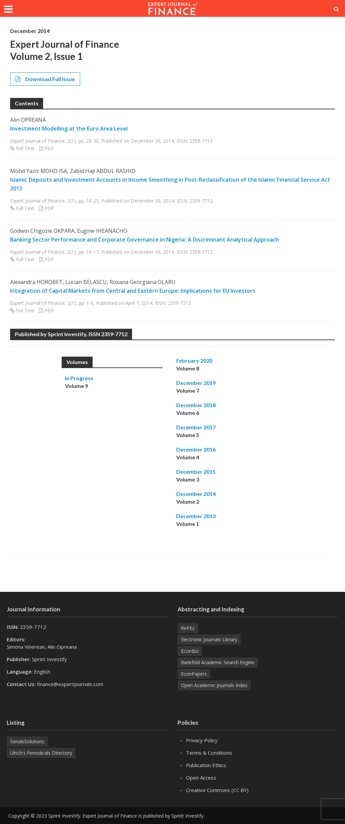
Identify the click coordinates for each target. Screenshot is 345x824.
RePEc (188, 628)
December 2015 (196, 471)
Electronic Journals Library (209, 639)
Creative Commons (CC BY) (217, 790)
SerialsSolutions (27, 741)
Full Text (25, 148)
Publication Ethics (206, 765)
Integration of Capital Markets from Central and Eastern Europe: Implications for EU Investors (132, 290)
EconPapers (194, 674)
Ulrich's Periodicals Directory (41, 753)
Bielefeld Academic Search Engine (217, 662)
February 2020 (194, 360)
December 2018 (196, 405)
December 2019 (196, 383)
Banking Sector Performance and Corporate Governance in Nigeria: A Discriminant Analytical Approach (144, 239)
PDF (49, 148)
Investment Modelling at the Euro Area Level (69, 128)
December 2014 (196, 494)
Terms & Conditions (209, 752)
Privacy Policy (202, 740)
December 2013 (196, 516)
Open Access (201, 777)
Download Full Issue (45, 79)
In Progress (79, 378)
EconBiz (189, 651)
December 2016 (196, 449)
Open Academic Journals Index (214, 685)
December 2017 (196, 427)
